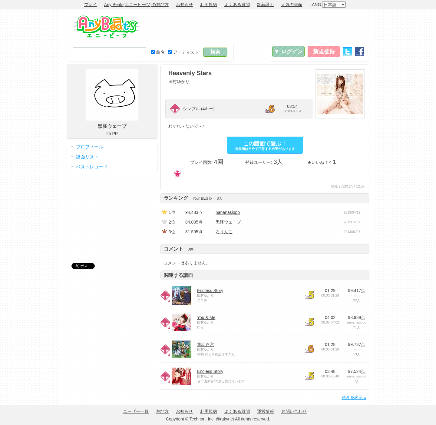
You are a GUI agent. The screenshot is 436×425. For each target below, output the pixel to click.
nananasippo (228, 212)
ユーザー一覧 (136, 411)
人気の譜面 (291, 4)
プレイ (90, 4)
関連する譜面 (178, 275)
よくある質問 (237, 4)
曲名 (158, 52)
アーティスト (183, 52)
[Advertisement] (259, 26)
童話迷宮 (205, 344)
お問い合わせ (294, 411)
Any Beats (106, 26)
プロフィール (89, 146)
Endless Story (210, 290)
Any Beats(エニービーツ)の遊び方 (136, 4)
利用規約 (208, 4)
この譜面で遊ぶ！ (265, 146)
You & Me (206, 317)
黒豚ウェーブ (228, 222)
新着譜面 (265, 4)
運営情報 (265, 411)
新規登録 (324, 51)
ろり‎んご (224, 231)
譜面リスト (87, 156)
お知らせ (184, 4)
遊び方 (162, 411)
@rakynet (225, 419)
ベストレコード (92, 166)
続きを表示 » (354, 397)
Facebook (359, 51)
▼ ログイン (288, 51)
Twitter (347, 51)
